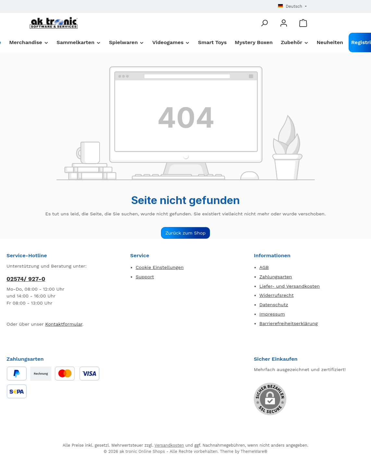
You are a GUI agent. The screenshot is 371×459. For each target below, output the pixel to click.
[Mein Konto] (284, 23)
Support (145, 276)
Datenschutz (273, 304)
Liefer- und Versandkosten (289, 286)
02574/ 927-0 (25, 278)
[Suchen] (264, 23)
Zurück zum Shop (185, 233)
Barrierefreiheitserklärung (288, 323)
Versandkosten (169, 445)
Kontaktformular (63, 324)
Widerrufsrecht (276, 295)
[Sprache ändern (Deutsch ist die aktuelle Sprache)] (292, 7)
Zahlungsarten (275, 276)
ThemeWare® (254, 451)
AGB (264, 267)
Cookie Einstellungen (160, 267)
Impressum (272, 314)
